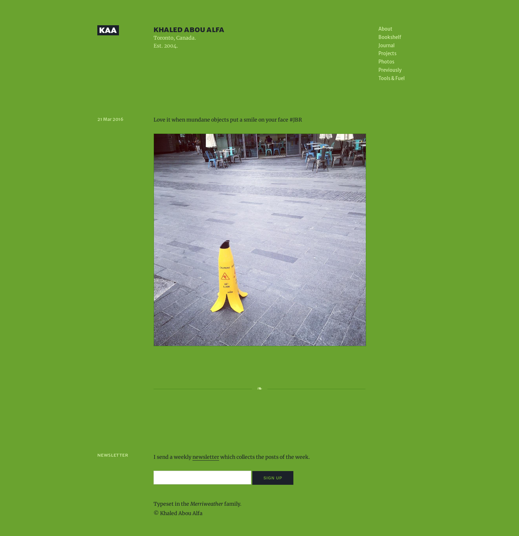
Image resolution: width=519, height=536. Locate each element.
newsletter (205, 457)
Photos (386, 62)
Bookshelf (389, 37)
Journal (386, 46)
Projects (387, 53)
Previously (390, 70)
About (385, 29)
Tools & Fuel (391, 78)
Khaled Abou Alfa (189, 29)
